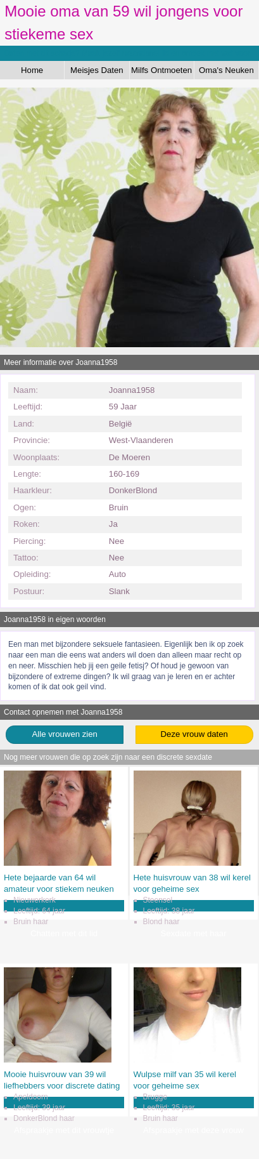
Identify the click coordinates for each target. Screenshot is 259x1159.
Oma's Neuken (226, 70)
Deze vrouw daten (194, 734)
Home (32, 70)
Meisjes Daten (96, 70)
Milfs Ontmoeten (161, 70)
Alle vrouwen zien (65, 734)
